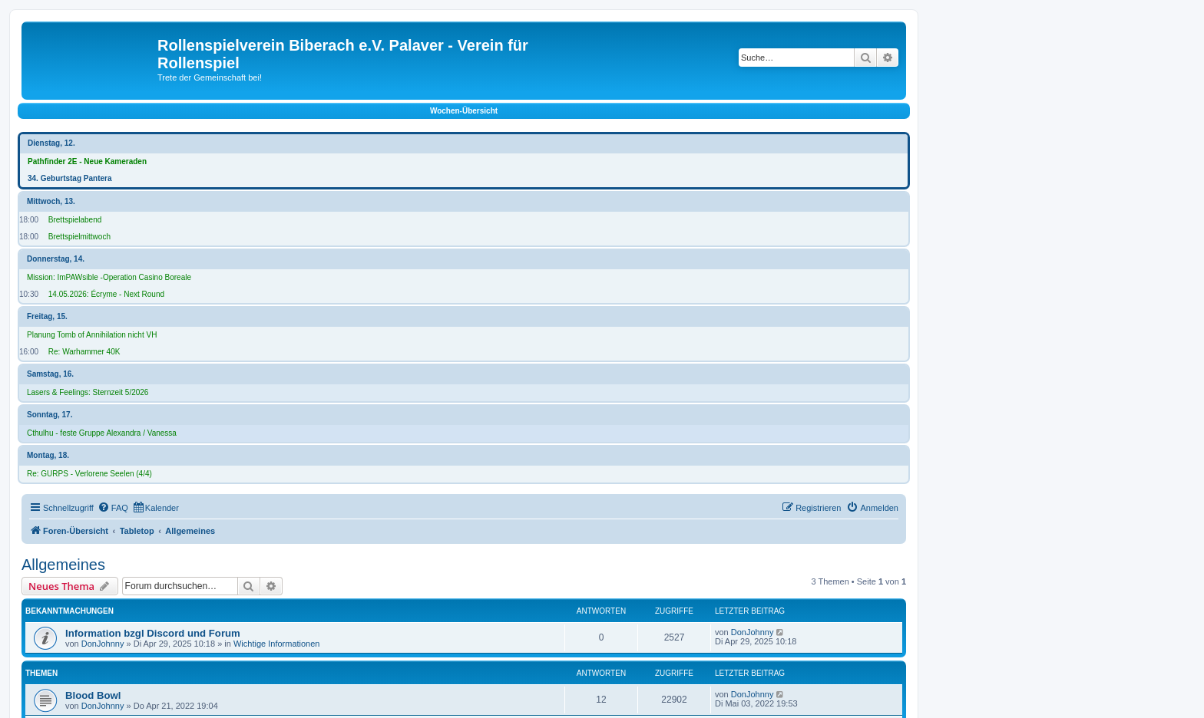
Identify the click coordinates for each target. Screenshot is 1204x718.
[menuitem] (113, 508)
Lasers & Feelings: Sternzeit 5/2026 (87, 392)
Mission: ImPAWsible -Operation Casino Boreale (109, 277)
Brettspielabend (75, 220)
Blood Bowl (93, 695)
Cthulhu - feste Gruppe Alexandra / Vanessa (102, 433)
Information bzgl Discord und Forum (152, 633)
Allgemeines (63, 564)
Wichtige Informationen (276, 643)
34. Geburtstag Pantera (69, 178)
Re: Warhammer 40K (84, 351)
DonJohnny (102, 643)
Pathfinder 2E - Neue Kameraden (87, 161)
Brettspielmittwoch (79, 236)
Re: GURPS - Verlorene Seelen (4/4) (89, 473)
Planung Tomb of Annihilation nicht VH (92, 335)
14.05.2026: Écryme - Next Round (106, 294)
